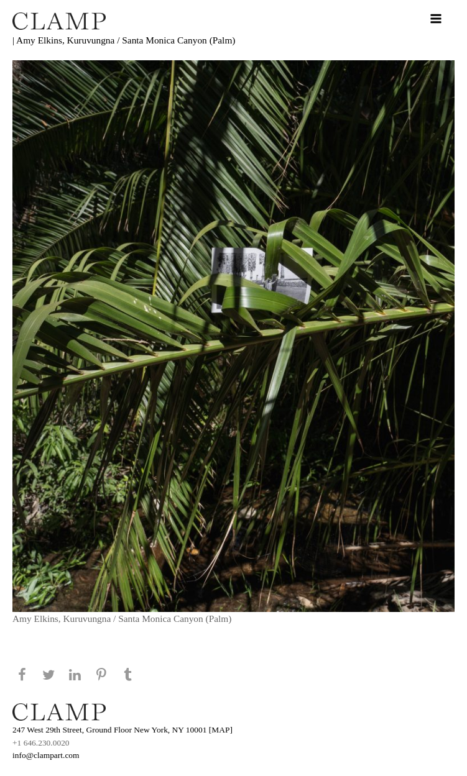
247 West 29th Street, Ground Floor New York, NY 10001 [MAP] (122, 729)
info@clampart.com (46, 755)
